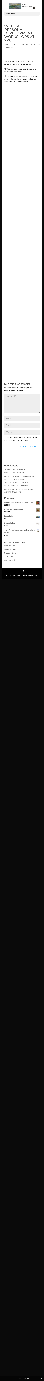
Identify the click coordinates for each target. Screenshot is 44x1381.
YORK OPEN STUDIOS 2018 (15, 469)
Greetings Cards (10, 553)
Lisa (7, 44)
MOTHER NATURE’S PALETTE (16, 473)
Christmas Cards (10, 546)
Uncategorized (9, 560)
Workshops (35, 44)
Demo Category (10, 549)
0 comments (8, 47)
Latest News (25, 44)
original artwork (9, 556)
